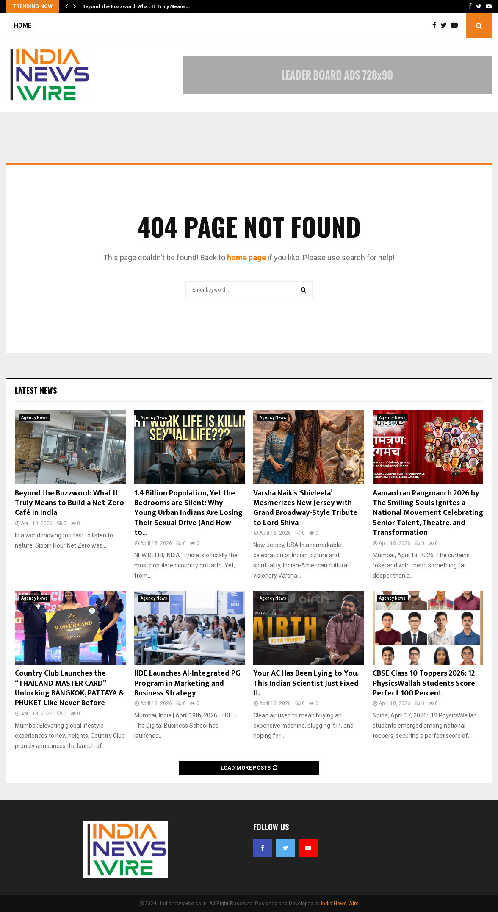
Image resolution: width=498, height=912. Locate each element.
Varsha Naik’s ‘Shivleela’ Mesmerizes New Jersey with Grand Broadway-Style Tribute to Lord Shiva (305, 508)
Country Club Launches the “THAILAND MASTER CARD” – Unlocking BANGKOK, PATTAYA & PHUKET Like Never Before (69, 688)
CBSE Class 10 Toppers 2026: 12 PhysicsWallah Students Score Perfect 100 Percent (424, 683)
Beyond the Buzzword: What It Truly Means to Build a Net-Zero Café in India (69, 503)
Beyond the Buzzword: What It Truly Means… (136, 6)
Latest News (36, 390)
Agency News (34, 417)
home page (246, 257)
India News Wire (340, 903)
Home (22, 25)
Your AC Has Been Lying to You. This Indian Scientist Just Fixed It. (306, 683)
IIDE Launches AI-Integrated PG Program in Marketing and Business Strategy (187, 683)
